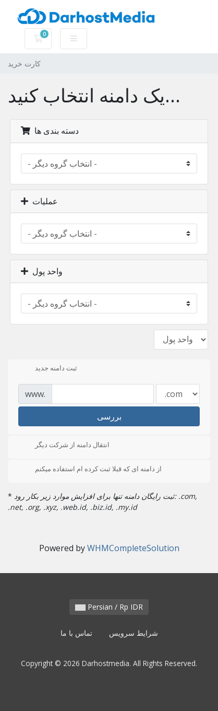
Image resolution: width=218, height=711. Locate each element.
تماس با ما (76, 633)
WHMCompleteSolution (133, 548)
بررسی (109, 416)
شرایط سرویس (133, 633)
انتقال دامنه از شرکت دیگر (64, 445)
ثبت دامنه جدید (47, 369)
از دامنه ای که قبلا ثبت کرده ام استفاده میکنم (90, 469)
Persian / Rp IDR (109, 607)
